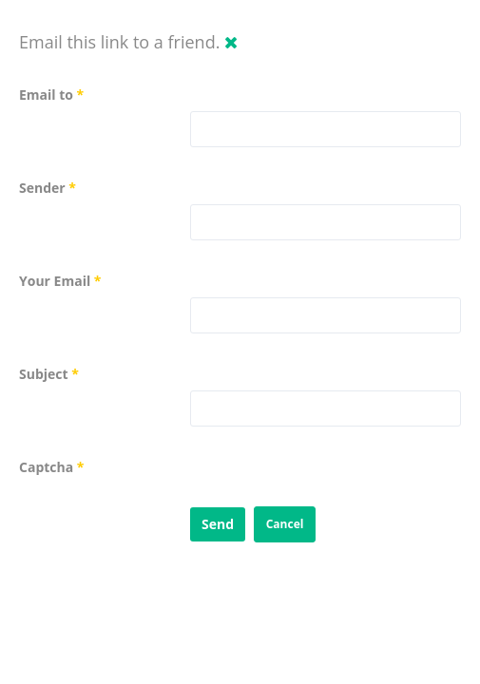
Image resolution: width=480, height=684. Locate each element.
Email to (51, 95)
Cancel (285, 524)
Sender (47, 188)
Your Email (60, 281)
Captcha (51, 467)
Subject (49, 374)
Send (218, 524)
